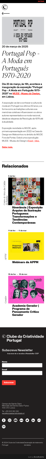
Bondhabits (39, 457)
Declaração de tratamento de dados (33, 444)
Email (4, 370)
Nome (4, 362)
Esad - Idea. (34, 141)
